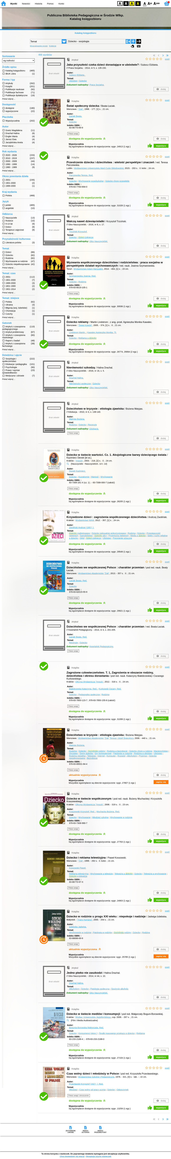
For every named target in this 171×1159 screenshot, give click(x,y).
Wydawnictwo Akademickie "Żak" (93, 573)
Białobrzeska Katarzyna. (83, 689)
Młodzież (73, 1090)
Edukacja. (94, 429)
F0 (144, 3)
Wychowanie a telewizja (101, 874)
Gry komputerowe (103, 753)
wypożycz (161, 146)
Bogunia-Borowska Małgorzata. (86, 1027)
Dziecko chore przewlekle (117, 181)
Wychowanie (106, 477)
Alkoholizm (132, 756)
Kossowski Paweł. (77, 868)
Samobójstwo (86, 535)
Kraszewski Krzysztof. (82, 811)
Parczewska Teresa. (81, 175)
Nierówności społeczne (80, 383)
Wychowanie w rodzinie (121, 817)
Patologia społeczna (99, 989)
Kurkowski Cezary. (110, 689)
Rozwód (121, 756)
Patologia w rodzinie (122, 753)
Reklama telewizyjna (78, 874)
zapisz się (161, 782)
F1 (149, 3)
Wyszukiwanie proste (39, 46)
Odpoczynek (123, 1090)
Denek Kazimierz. (77, 471)
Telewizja (91, 756)
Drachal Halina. (76, 378)
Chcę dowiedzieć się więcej (72, 1156)
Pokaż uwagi (73, 133)
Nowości (26, 4)
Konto (61, 4)
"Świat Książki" (85, 325)
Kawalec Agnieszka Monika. (101, 332)
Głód (82, 538)
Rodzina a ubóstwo (143, 753)
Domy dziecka (86, 753)
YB (131, 3)
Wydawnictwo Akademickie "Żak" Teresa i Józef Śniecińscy (106, 738)
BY (137, 3)
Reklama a (87, 338)
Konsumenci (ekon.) (87, 1033)
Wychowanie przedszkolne (90, 181)
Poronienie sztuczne (122, 538)
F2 (156, 3)
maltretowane (79, 533)
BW (126, 3)
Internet (101, 756)
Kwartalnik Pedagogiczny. (101, 646)
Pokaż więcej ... (8, 99)
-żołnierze (85, 237)
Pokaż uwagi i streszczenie (78, 1095)
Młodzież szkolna (100, 817)
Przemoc (143, 756)
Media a (138, 535)
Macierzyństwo (161, 751)
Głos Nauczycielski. (98, 241)
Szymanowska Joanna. (82, 276)
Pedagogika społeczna (89, 694)
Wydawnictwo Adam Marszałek (88, 269)
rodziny (96, 751)
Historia (38, 4)
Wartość (95, 477)
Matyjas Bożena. (77, 419)
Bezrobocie (92, 758)
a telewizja (78, 876)
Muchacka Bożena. (108, 811)
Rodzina (82, 282)
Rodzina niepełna (77, 756)
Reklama (140, 1033)
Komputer (111, 756)
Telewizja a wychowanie (155, 874)
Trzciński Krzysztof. (78, 231)
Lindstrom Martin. (77, 332)
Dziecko (83, 81)
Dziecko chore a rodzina (140, 751)
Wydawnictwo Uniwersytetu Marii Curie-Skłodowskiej (99, 168)
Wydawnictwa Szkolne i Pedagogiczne (96, 1077)
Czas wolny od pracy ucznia (92, 1090)
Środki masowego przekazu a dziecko (117, 1033)
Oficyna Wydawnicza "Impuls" (89, 682)
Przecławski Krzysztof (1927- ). (86, 1084)
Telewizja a (123, 874)
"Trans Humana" (84, 920)
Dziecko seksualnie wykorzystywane (109, 533)
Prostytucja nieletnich (118, 535)
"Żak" (80, 109)
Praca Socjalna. (96, 85)
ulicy (100, 535)
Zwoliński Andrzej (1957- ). (81, 527)
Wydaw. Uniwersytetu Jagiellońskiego (93, 1017)
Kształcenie (83, 477)
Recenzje (92, 425)
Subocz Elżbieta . (77, 75)
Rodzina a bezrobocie (117, 751)
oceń (167, 59)
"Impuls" (79, 461)
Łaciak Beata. (75, 116)
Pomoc (50, 4)
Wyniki (13, 4)
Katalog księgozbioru (85, 33)
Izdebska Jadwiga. (77, 927)
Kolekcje (52, 46)
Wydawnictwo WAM (84, 520)
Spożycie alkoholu (119, 989)
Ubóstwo (73, 81)
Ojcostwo (73, 753)
